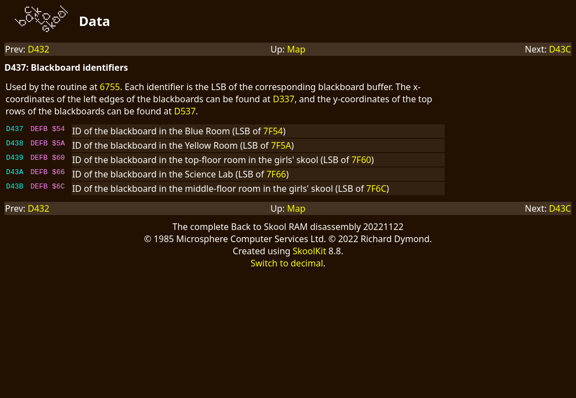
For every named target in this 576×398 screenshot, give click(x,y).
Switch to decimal (286, 263)
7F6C (376, 188)
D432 (38, 49)
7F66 (276, 174)
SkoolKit (310, 251)
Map (296, 49)
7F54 (273, 131)
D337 (284, 99)
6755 (110, 87)
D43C (560, 49)
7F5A (281, 145)
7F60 (361, 160)
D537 (184, 111)
